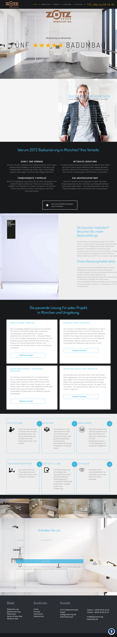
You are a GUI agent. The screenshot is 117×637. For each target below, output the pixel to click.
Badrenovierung (13, 611)
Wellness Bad (12, 618)
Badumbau (11, 614)
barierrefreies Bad (14, 616)
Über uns (45, 4)
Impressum (38, 614)
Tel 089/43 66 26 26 (100, 4)
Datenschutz (39, 616)
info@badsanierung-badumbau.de (95, 618)
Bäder (56, 4)
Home (35, 4)
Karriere (67, 4)
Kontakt (79, 4)
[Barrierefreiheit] (111, 631)
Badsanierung (13, 609)
